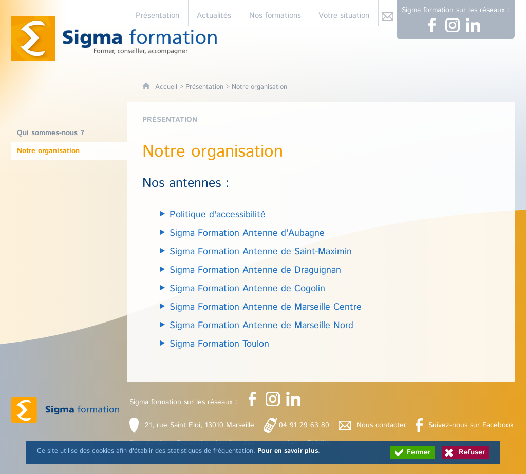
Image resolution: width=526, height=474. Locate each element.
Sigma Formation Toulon (219, 344)
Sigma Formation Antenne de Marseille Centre (266, 307)
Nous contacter (381, 425)
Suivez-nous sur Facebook (471, 425)
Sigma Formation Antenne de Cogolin (247, 288)
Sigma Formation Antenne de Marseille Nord (261, 325)
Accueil (166, 87)
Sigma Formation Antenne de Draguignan (255, 270)
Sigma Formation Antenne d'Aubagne (247, 233)
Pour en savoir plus (287, 451)
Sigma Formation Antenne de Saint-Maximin (261, 251)
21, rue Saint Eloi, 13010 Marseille (199, 425)
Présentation (204, 87)
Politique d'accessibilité (218, 214)
